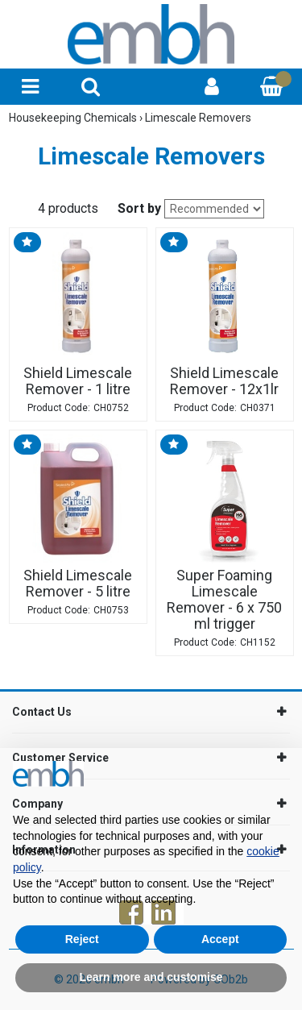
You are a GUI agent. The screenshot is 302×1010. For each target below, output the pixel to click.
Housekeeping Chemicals (74, 117)
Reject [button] (82, 939)
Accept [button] (220, 939)
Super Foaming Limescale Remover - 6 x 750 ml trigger (224, 599)
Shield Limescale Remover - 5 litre (77, 583)
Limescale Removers (198, 117)
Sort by (139, 208)
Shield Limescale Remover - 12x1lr (224, 381)
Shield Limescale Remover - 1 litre (77, 381)
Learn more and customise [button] (150, 977)
